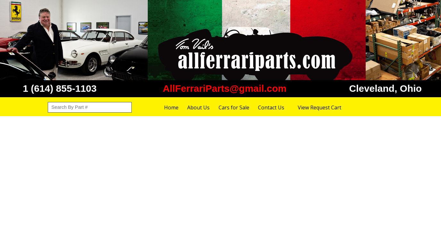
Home (171, 107)
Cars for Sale (234, 107)
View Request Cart (319, 107)
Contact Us (271, 107)
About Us (198, 107)
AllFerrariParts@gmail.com (225, 88)
